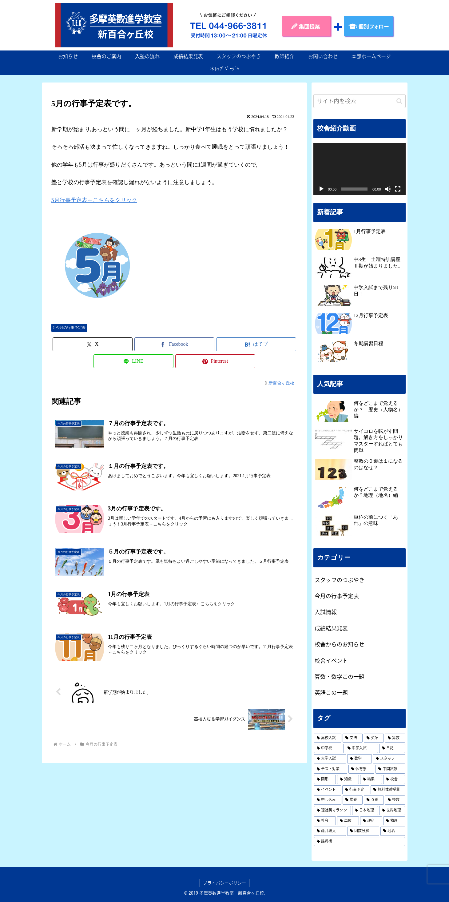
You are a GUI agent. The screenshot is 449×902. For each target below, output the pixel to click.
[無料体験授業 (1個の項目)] (388, 790)
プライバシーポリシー (224, 882)
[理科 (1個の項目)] (371, 821)
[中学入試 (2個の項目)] (361, 748)
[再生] (321, 189)
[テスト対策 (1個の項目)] (330, 769)
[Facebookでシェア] (174, 344)
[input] (359, 101)
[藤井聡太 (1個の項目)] (330, 831)
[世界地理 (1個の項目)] (392, 810)
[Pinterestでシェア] (215, 361)
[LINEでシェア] (133, 361)
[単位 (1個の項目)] (348, 821)
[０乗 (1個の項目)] (374, 800)
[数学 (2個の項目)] (359, 758)
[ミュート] (388, 189)
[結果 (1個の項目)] (371, 779)
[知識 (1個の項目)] (348, 779)
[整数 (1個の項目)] (395, 800)
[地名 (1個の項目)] (392, 831)
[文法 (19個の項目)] (353, 738)
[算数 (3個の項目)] (395, 738)
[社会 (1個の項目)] (325, 821)
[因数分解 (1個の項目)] (363, 831)
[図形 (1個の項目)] (325, 779)
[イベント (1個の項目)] (327, 790)
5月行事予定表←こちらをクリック (94, 200)
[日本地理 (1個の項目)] (365, 810)
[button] (399, 101)
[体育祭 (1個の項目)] (361, 769)
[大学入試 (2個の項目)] (330, 758)
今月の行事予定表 (69, 327)
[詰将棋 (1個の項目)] (359, 841)
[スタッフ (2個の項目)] (389, 758)
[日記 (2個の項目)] (392, 748)
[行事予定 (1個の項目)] (355, 790)
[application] (359, 169)
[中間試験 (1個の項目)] (390, 769)
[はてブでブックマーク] (256, 344)
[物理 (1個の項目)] (394, 821)
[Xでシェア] (93, 344)
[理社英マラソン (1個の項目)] (332, 810)
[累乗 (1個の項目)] (353, 800)
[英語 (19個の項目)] (374, 738)
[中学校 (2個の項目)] (329, 748)
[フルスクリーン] (398, 189)
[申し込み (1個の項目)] (327, 800)
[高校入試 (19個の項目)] (327, 738)
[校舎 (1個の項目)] (394, 779)
